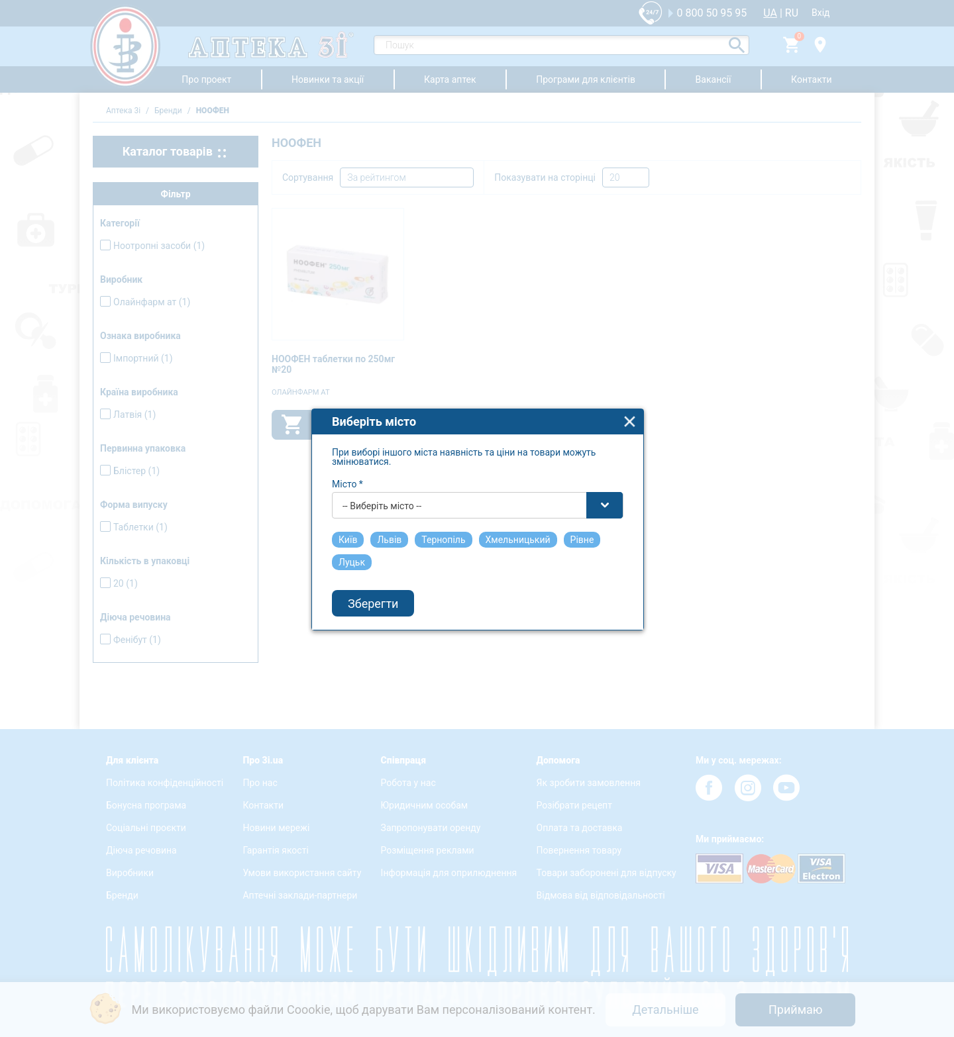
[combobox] (477, 493)
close (630, 410)
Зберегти (373, 591)
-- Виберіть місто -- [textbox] (382, 494)
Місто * (347, 472)
